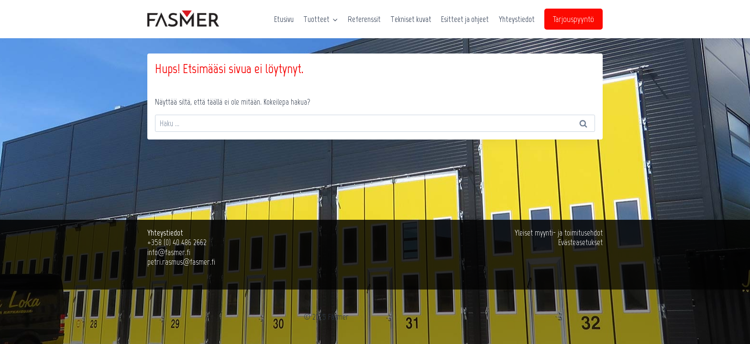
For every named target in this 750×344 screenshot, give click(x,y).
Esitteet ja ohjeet (465, 19)
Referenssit (364, 19)
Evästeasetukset (580, 242)
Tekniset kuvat (410, 19)
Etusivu (284, 19)
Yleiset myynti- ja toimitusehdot (559, 232)
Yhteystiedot (517, 19)
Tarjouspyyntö (573, 19)
